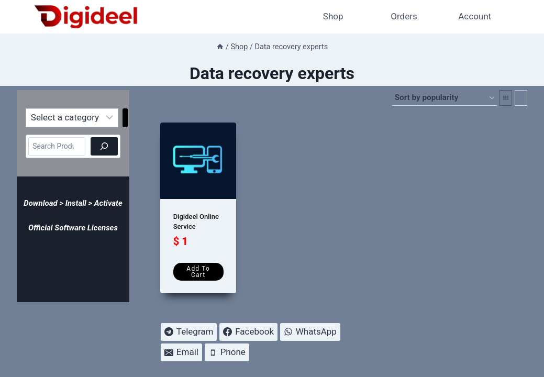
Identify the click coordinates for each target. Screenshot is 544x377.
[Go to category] (125, 117)
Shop (333, 16)
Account (474, 16)
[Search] (104, 146)
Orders (404, 16)
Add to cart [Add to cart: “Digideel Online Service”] (198, 272)
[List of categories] (72, 117)
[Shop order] (444, 98)
